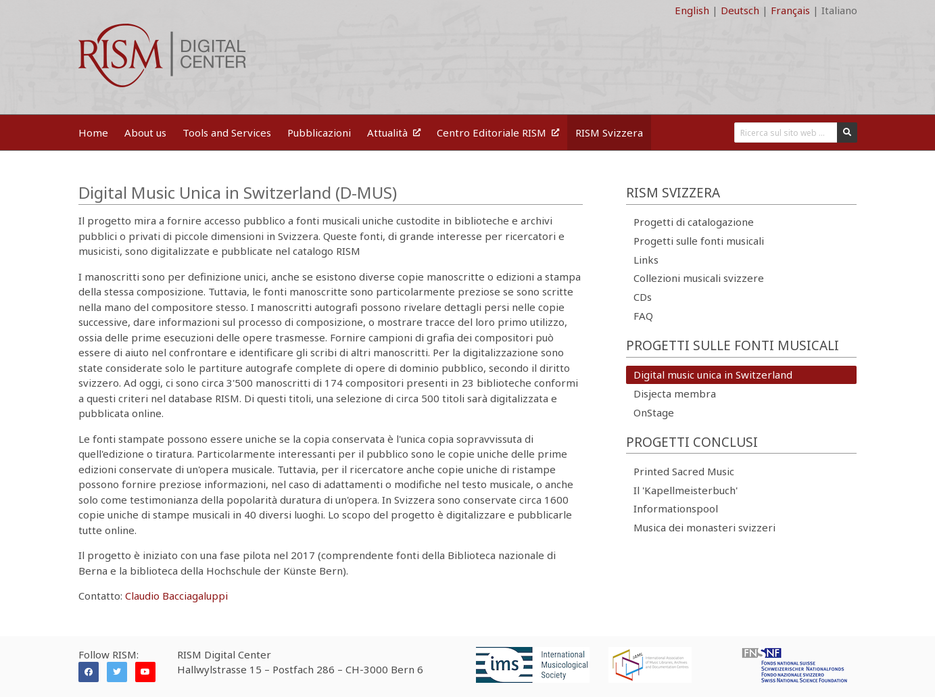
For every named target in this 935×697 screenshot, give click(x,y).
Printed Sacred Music (683, 471)
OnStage (653, 412)
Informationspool (675, 508)
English (692, 10)
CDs (642, 297)
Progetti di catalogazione (693, 222)
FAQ (643, 315)
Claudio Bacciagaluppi (176, 595)
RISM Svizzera (609, 132)
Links (645, 259)
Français (790, 10)
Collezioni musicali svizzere (698, 278)
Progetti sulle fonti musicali (698, 240)
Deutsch (740, 10)
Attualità (394, 132)
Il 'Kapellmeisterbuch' (685, 490)
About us (145, 132)
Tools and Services (227, 132)
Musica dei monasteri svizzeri (704, 527)
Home (93, 132)
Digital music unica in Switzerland (712, 374)
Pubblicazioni (319, 132)
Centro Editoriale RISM (498, 132)
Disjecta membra (674, 393)
